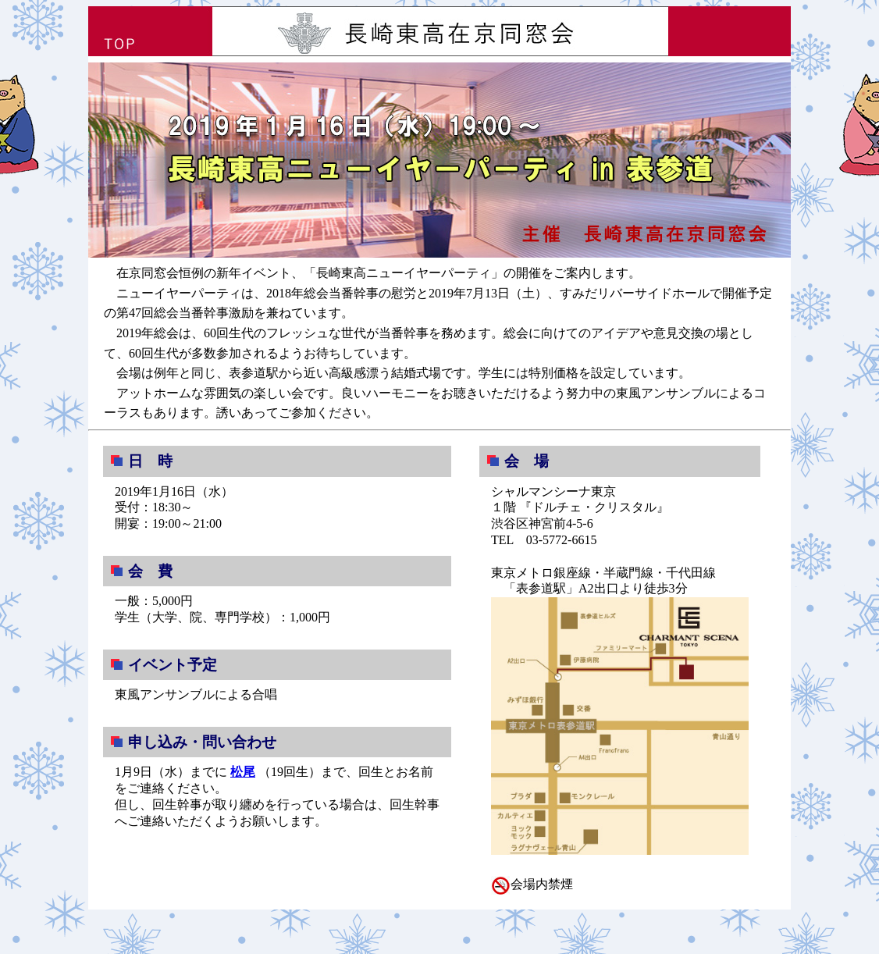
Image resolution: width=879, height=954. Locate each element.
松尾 (242, 771)
